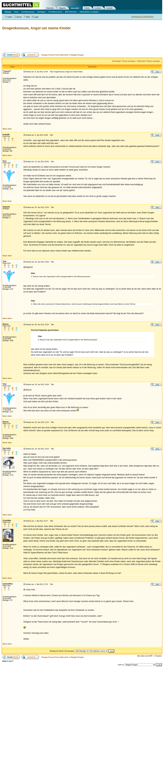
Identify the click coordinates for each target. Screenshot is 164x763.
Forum (87, 8)
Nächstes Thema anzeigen (149, 61)
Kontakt (109, 8)
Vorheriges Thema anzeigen (124, 61)
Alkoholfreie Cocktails (88, 12)
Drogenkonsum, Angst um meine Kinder (36, 28)
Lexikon (98, 8)
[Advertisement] (61, 41)
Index (8, 17)
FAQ (26, 17)
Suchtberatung (27, 12)
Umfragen (41, 12)
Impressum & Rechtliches (142, 16)
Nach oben (7, 129)
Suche (18, 17)
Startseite (50, 8)
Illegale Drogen (77, 55)
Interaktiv (75, 8)
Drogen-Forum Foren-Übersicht (54, 55)
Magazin (62, 8)
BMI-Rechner (71, 12)
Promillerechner (55, 12)
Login (35, 17)
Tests (16, 12)
